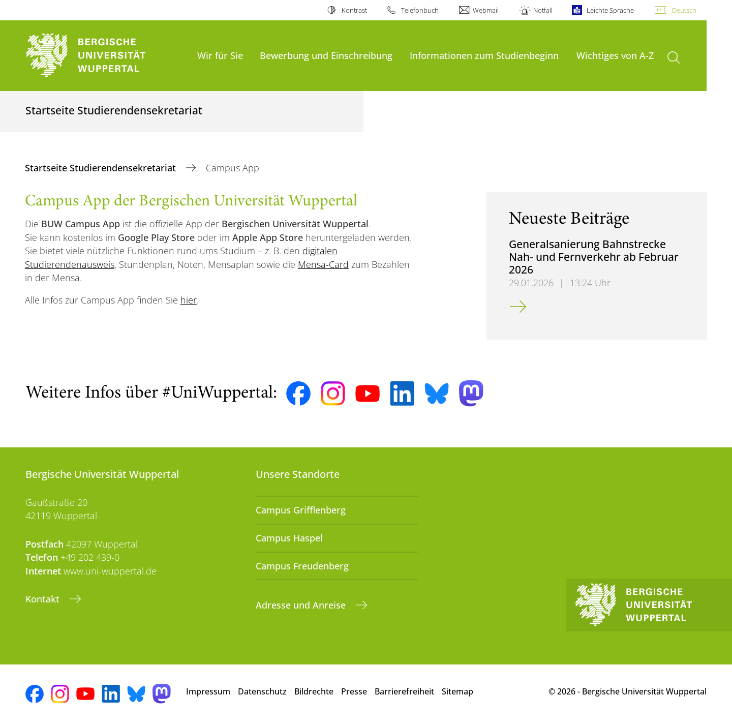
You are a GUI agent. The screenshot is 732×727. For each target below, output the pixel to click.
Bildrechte (313, 691)
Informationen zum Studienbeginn (484, 55)
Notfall (543, 10)
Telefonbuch (420, 10)
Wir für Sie (220, 55)
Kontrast (354, 10)
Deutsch (684, 10)
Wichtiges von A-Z (615, 55)
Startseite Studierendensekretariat (101, 168)
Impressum (208, 691)
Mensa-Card (323, 264)
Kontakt (43, 599)
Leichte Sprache (610, 10)
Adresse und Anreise (302, 605)
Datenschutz (262, 691)
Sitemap (457, 691)
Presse (354, 691)
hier (188, 300)
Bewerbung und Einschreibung (326, 55)
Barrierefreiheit (404, 691)
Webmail (486, 10)
